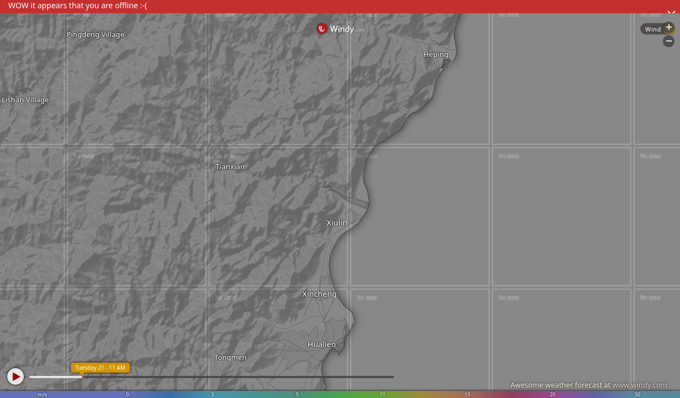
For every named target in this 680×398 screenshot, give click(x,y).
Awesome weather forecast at (588, 385)
